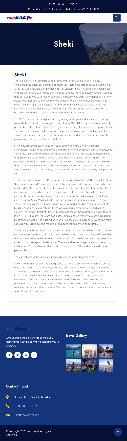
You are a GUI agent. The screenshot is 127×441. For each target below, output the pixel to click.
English (74, 3)
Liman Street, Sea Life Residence (44, 9)
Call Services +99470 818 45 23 (82, 9)
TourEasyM (33, 431)
